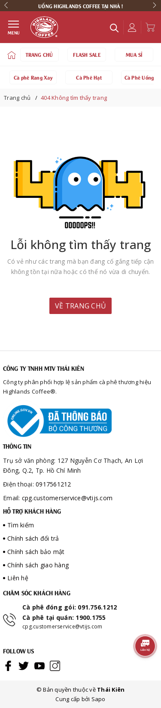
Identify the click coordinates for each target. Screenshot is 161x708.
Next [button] (156, 5)
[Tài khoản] (130, 27)
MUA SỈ (134, 54)
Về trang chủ (80, 306)
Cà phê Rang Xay (33, 77)
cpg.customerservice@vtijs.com (67, 498)
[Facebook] (8, 665)
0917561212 (53, 484)
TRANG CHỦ (39, 54)
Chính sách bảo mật (36, 552)
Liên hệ (17, 578)
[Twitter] (23, 665)
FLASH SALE (86, 54)
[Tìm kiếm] (114, 27)
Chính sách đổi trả (33, 538)
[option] (80, 5)
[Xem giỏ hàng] (148, 27)
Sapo (98, 699)
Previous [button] (7, 5)
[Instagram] (55, 665)
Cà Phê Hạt (89, 77)
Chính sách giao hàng (38, 565)
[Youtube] (39, 665)
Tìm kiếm (20, 525)
